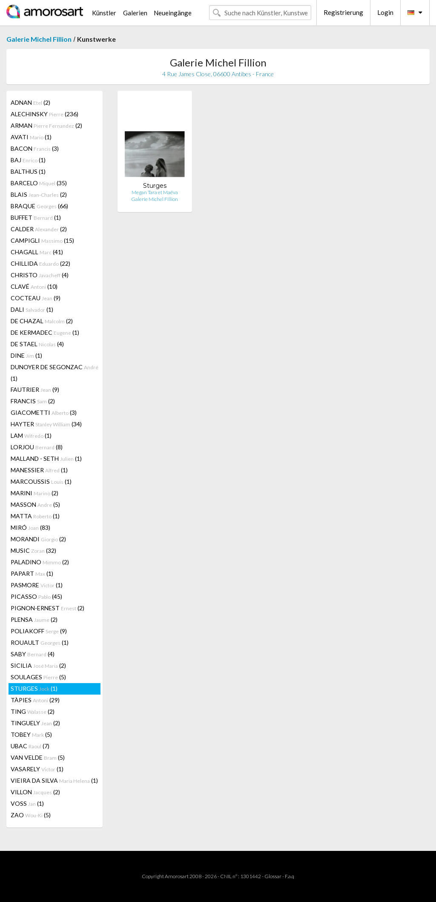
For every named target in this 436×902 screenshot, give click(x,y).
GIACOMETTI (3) (44, 412)
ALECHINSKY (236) (44, 114)
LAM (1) (31, 435)
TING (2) (32, 711)
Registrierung (343, 12)
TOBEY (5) (31, 734)
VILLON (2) (35, 792)
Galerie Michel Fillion (39, 39)
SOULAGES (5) (38, 677)
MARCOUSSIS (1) (41, 481)
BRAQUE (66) (39, 206)
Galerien (135, 13)
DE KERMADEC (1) (45, 332)
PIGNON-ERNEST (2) (47, 608)
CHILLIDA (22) (40, 263)
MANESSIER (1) (39, 470)
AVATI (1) (31, 137)
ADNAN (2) (30, 102)
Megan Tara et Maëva (155, 192)
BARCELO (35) (39, 183)
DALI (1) (32, 309)
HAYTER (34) (46, 424)
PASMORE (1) (37, 585)
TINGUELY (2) (35, 723)
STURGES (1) (34, 688)
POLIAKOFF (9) (39, 631)
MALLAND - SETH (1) (46, 458)
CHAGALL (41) (37, 252)
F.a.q (289, 876)
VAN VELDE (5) (38, 757)
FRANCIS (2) (33, 401)
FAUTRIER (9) (35, 389)
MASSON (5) (35, 504)
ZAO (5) (31, 815)
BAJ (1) (28, 160)
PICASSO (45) (36, 596)
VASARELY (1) (37, 769)
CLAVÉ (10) (34, 286)
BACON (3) (35, 148)
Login (385, 12)
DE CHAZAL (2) (42, 321)
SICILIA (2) (38, 665)
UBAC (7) (30, 746)
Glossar (272, 876)
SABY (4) (32, 654)
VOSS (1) (27, 803)
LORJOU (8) (37, 447)
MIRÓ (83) (30, 527)
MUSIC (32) (33, 550)
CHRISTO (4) (40, 275)
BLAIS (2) (39, 194)
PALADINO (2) (40, 562)
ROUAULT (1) (40, 642)
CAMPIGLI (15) (42, 240)
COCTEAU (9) (35, 298)
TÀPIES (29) (35, 700)
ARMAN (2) (46, 125)
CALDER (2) (39, 229)
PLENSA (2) (34, 619)
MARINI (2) (34, 493)
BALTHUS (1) (28, 171)
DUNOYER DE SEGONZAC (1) (54, 372)
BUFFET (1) (36, 217)
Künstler (104, 13)
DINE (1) (26, 355)
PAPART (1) (32, 573)
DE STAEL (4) (37, 344)
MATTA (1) (35, 516)
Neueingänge (173, 13)
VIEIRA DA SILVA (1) (54, 780)
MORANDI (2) (38, 539)
